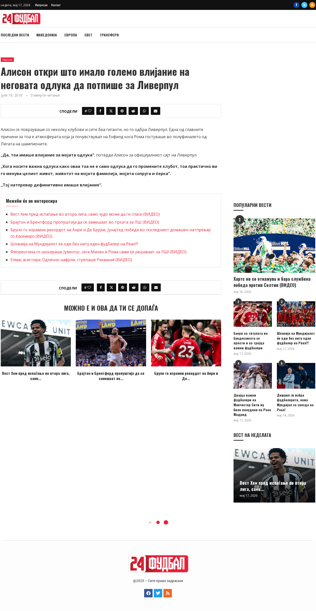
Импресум (41, 5)
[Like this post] (89, 111)
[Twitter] (304, 5)
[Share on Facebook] (100, 111)
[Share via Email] (155, 111)
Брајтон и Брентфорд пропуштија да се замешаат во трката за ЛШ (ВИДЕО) (84, 222)
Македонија (46, 34)
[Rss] (312, 5)
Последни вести (15, 34)
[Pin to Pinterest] (122, 111)
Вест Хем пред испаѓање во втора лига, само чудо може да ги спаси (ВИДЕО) (85, 214)
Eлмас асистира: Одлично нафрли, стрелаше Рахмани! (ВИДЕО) (71, 259)
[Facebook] (296, 5)
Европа (70, 34)
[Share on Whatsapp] (144, 111)
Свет (88, 34)
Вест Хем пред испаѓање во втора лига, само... (36, 375)
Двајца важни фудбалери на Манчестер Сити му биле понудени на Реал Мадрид (252, 404)
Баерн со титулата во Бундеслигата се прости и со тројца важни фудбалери (251, 340)
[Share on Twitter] (111, 111)
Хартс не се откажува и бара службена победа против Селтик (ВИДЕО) (272, 282)
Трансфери (109, 34)
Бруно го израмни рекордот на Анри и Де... (186, 375)
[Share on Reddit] (133, 111)
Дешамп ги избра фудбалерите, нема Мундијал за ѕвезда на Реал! (295, 402)
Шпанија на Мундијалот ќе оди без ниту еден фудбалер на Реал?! (74, 244)
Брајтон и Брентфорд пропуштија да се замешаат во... (110, 375)
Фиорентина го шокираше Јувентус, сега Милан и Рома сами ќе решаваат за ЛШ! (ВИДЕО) (98, 252)
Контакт (55, 5)
